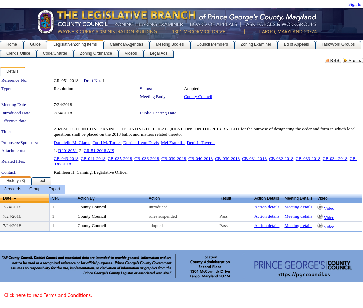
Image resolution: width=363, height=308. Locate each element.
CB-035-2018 (120, 158)
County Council (198, 96)
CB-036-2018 (146, 158)
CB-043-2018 (66, 158)
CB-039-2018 (173, 158)
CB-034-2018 (335, 158)
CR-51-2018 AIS (99, 150)
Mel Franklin (173, 142)
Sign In (354, 4)
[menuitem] (12, 189)
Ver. (55, 198)
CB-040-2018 (200, 158)
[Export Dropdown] (54, 189)
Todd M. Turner (107, 142)
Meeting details (298, 206)
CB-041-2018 (93, 158)
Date (7, 198)
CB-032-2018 (281, 158)
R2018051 (67, 150)
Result (225, 198)
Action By (86, 198)
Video (329, 208)
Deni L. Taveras (201, 142)
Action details (266, 206)
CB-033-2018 (308, 158)
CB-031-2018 (254, 158)
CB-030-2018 (227, 158)
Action (154, 198)
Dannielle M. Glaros (72, 142)
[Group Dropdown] (34, 189)
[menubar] (32, 189)
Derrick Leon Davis (141, 142)
